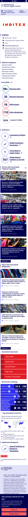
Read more (6, 261)
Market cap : (8, 38)
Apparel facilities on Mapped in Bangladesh (17, 448)
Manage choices (14, 514)
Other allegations (16, 112)
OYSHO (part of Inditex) (7, 78)
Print (4, 456)
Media (12, 475)
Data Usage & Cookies (21, 475)
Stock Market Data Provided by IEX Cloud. (11, 459)
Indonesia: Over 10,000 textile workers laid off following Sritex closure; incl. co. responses (12, 206)
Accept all (14, 510)
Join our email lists (15, 476)
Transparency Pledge (17, 135)
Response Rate (15, 89)
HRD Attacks (14, 104)
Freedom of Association (12, 377)
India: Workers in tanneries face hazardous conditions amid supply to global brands (13, 316)
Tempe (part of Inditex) (7, 69)
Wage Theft (9, 372)
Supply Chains (9, 361)
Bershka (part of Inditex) (8, 71)
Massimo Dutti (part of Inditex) (9, 73)
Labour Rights (9, 356)
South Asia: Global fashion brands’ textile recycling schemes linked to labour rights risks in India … (13, 281)
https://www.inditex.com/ (12, 45)
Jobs (9, 475)
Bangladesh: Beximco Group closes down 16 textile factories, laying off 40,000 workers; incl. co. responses (13, 251)
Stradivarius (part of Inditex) (8, 75)
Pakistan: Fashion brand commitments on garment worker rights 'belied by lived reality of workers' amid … (13, 294)
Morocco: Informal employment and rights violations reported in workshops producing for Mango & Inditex (13, 338)
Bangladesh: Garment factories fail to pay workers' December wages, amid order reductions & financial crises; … (12, 228)
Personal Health (10, 367)
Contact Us (7, 476)
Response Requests (17, 97)
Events (5, 475)
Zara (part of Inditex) (7, 65)
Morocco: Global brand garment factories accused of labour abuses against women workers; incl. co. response (13, 184)
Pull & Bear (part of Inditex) (8, 67)
